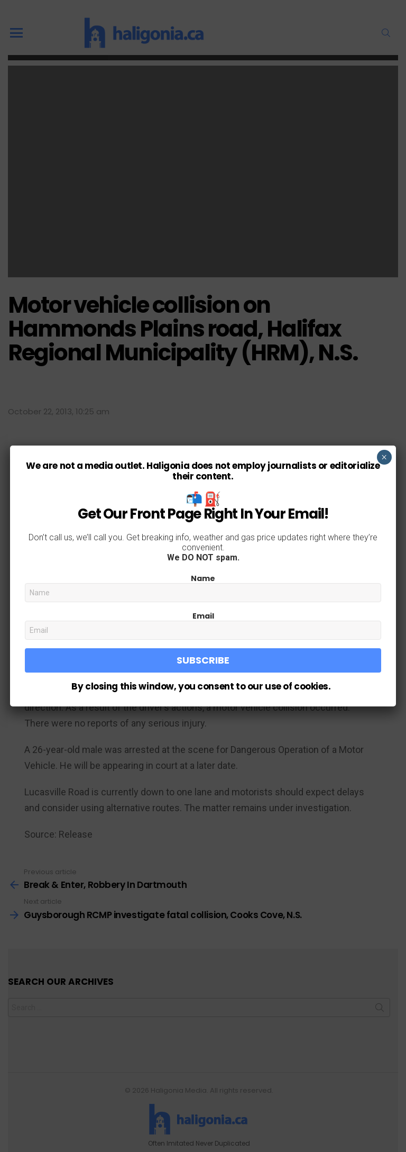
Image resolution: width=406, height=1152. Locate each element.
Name (203, 578)
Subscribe (203, 660)
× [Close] (384, 457)
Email (203, 616)
